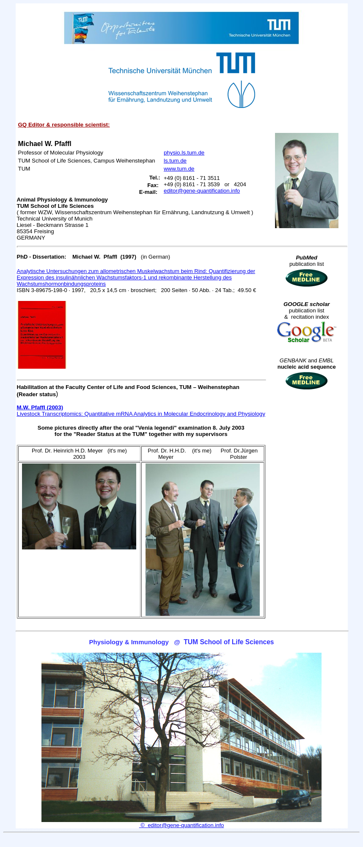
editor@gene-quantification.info (202, 191)
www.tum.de (179, 169)
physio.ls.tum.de (184, 152)
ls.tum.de (175, 160)
